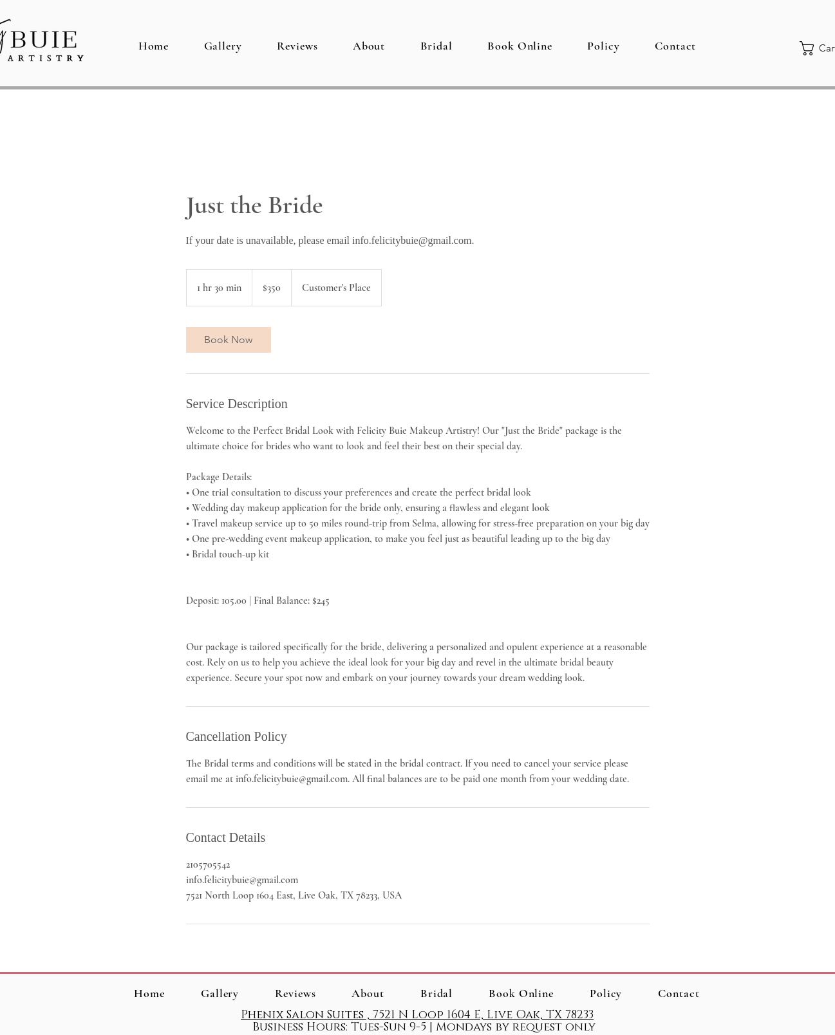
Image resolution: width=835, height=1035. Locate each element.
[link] (228, 340)
